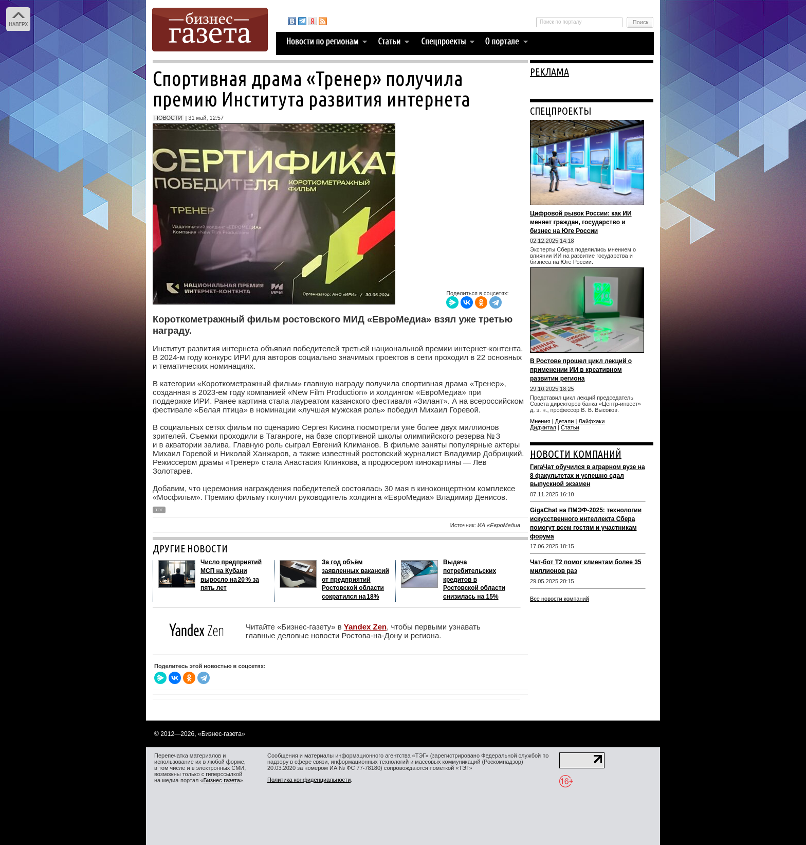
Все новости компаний (559, 599)
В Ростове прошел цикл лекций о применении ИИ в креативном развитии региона (581, 369)
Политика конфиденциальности (309, 780)
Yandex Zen (365, 626)
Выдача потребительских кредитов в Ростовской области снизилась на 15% (474, 579)
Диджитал (543, 427)
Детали (564, 421)
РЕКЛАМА (549, 72)
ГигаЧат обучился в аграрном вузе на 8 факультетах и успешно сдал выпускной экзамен (587, 475)
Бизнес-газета (222, 780)
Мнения (540, 421)
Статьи (570, 427)
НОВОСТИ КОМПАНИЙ (575, 454)
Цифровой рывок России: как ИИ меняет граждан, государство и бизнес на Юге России (581, 222)
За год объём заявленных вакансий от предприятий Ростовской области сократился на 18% (355, 579)
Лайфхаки (591, 421)
